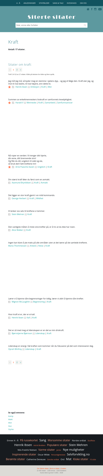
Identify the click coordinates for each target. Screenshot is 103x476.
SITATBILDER (44, 3)
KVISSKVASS (72, 3)
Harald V (19, 102)
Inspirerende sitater (24, 454)
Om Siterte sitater (43, 468)
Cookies (63, 468)
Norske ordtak (79, 440)
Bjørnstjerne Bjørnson (22, 333)
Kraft (43, 86)
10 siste (93, 459)
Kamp (10, 416)
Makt (10, 419)
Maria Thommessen (17, 245)
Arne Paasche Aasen (24, 166)
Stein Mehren (18, 214)
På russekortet (29, 440)
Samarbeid (50, 102)
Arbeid (33, 245)
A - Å (18, 3)
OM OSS (83, 3)
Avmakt (44, 182)
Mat (68, 459)
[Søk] (85, 25)
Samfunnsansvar (65, 102)
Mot (50, 86)
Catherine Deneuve (36, 459)
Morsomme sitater (59, 440)
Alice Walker (17, 230)
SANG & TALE (58, 3)
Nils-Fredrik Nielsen (27, 449)
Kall (28, 317)
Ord (62, 459)
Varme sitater (46, 449)
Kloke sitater (80, 459)
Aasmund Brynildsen (21, 182)
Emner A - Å (12, 440)
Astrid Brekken (40, 445)
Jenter (58, 450)
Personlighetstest (58, 455)
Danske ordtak (53, 459)
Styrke (11, 429)
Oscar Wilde (44, 454)
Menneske (31, 102)
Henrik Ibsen (21, 86)
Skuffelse (91, 440)
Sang (42, 440)
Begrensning (39, 301)
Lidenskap (40, 333)
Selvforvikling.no (78, 454)
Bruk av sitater (54, 468)
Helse (40, 245)
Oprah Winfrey (15, 349)
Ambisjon (34, 86)
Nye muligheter (73, 449)
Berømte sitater (15, 459)
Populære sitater (57, 445)
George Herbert (19, 198)
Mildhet (39, 198)
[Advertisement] (51, 132)
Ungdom (41, 166)
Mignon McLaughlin (21, 301)
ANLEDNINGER (29, 3)
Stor (10, 426)
